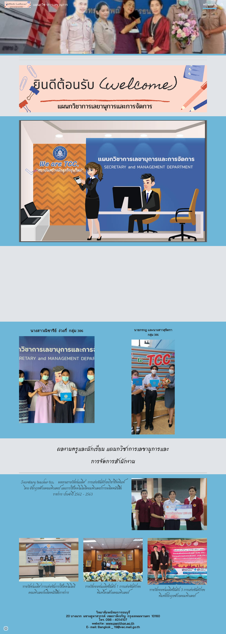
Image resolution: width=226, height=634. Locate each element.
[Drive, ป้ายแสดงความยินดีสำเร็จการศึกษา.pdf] (64, 284)
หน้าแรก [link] (208, 4)
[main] (57, 331)
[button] (222, 4)
